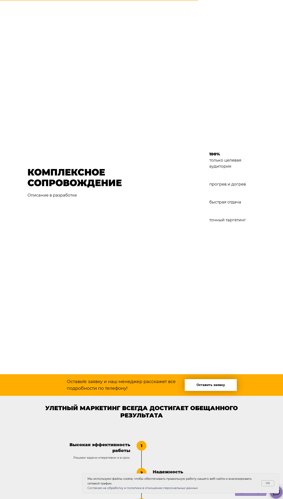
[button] (211, 385)
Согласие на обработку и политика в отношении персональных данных (142, 488)
